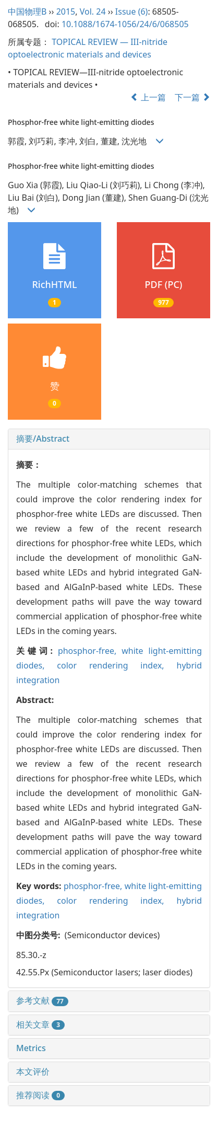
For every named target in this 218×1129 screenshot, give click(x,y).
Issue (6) (131, 11)
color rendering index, (116, 665)
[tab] (109, 439)
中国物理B (27, 11)
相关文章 (40, 1024)
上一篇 (148, 97)
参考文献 (42, 1000)
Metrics (31, 1048)
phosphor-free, (90, 650)
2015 (66, 11)
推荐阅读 (40, 1095)
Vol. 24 (93, 11)
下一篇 (192, 97)
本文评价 (33, 1071)
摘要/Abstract (42, 438)
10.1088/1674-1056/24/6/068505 (125, 24)
